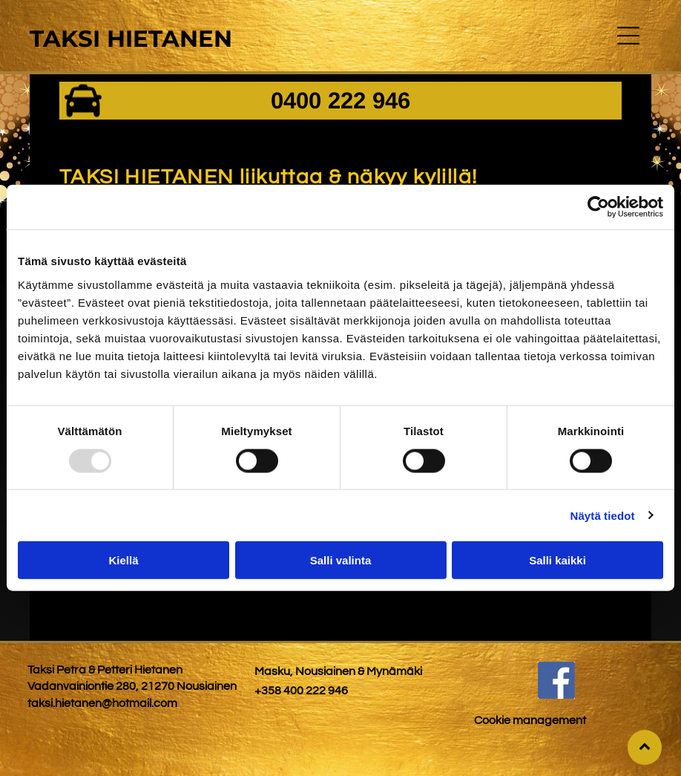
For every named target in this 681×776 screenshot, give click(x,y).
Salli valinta (341, 560)
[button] (628, 36)
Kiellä (123, 560)
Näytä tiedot (602, 515)
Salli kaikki (557, 560)
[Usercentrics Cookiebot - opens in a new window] (598, 207)
